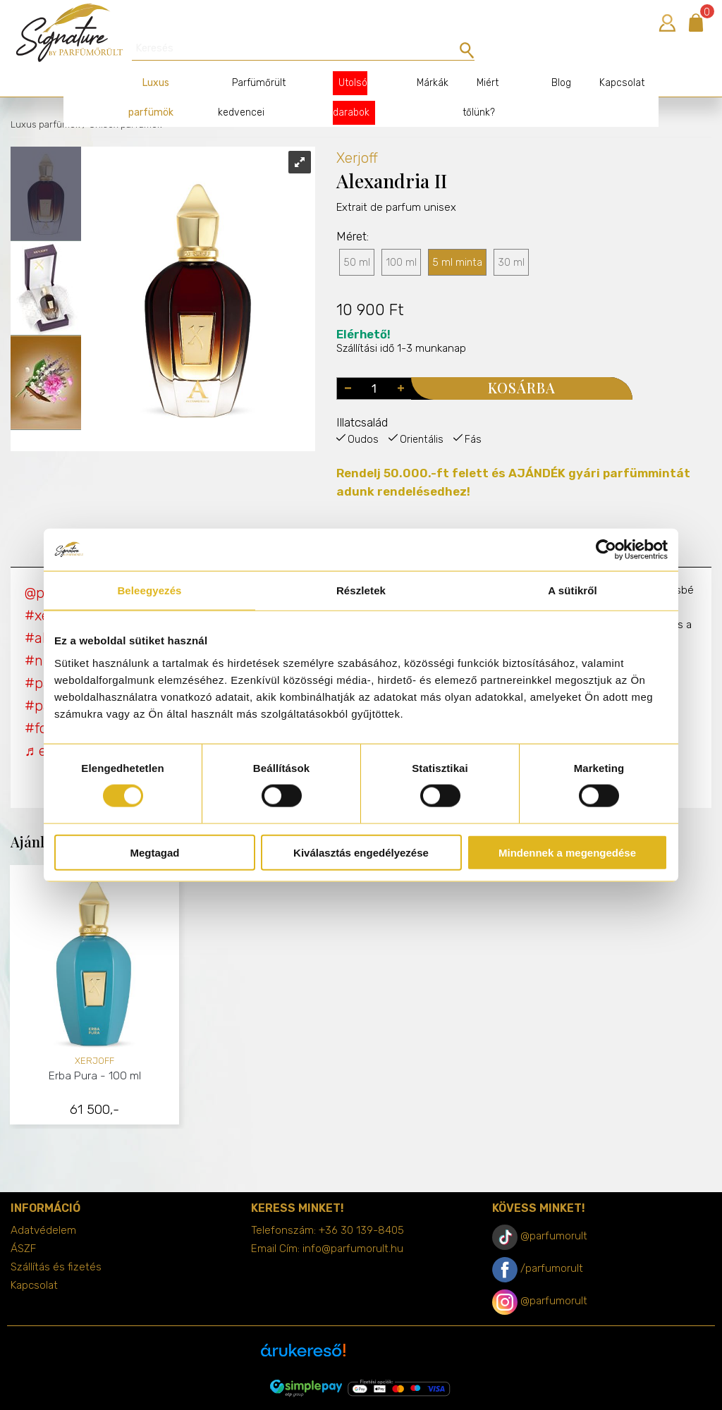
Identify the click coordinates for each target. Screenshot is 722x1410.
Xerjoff (357, 133)
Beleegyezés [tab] (149, 590)
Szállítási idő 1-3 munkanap (401, 317)
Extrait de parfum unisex (396, 210)
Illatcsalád (362, 398)
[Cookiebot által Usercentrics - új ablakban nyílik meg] (606, 549)
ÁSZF (23, 1224)
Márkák (421, 58)
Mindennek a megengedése (567, 852)
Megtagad (154, 852)
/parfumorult (551, 1243)
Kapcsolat (607, 58)
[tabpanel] (95, 972)
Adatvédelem (43, 1205)
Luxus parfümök (45, 99)
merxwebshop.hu (389, 1390)
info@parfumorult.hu (352, 1224)
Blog (547, 58)
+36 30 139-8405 (361, 1205)
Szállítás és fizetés (56, 1242)
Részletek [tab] (361, 590)
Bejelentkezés (667, 22)
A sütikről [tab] (572, 590)
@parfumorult (553, 1211)
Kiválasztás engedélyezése (361, 852)
